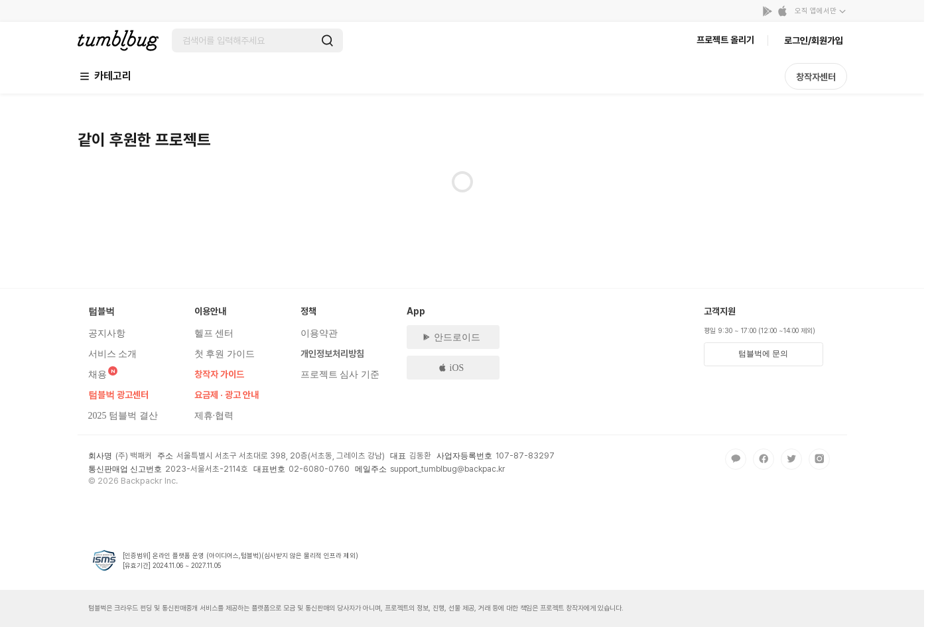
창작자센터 (816, 77)
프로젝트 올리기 (725, 40)
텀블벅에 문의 (763, 353)
